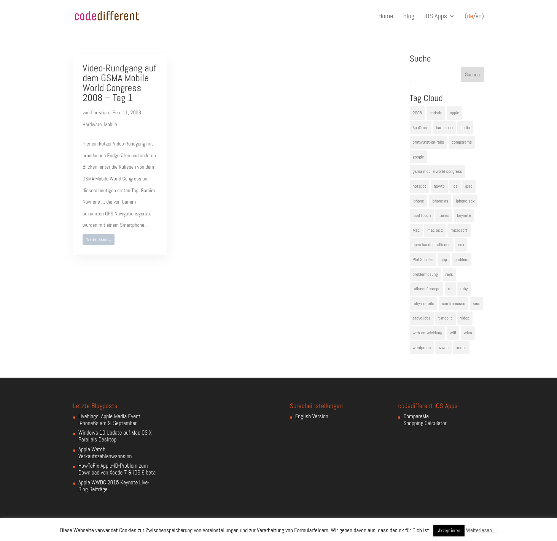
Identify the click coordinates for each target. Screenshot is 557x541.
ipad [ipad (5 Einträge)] (469, 186)
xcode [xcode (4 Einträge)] (461, 348)
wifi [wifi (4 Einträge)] (453, 333)
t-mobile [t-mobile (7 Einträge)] (445, 318)
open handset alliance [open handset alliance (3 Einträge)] (431, 245)
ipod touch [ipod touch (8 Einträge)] (422, 215)
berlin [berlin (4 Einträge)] (465, 128)
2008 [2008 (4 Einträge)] (417, 113)
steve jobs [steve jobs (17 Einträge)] (422, 318)
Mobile (110, 124)
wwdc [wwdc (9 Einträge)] (443, 348)
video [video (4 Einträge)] (464, 318)
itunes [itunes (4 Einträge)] (443, 215)
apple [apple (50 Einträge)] (454, 113)
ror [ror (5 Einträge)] (450, 289)
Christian (100, 112)
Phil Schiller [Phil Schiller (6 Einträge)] (423, 259)
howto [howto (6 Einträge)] (439, 186)
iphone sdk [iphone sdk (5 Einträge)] (465, 201)
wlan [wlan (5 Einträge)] (468, 333)
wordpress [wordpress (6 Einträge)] (422, 348)
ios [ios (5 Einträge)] (455, 186)
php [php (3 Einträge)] (444, 259)
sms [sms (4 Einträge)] (477, 304)
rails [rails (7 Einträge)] (449, 274)
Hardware (92, 124)
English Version (311, 416)
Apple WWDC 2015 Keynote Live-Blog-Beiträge (114, 486)
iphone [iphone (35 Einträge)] (418, 201)
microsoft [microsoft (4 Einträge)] (458, 230)
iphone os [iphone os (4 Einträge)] (440, 201)
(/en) (474, 16)
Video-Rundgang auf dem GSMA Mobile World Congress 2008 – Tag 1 (119, 83)
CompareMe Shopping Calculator (424, 420)
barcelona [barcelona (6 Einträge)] (444, 128)
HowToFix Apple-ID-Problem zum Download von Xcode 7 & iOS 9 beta (117, 469)
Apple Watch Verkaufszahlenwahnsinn (105, 453)
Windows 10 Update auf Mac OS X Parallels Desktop (115, 436)
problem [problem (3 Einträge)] (461, 259)
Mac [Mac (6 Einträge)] (416, 230)
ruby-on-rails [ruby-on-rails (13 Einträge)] (423, 304)
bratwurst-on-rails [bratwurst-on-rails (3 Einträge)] (428, 142)
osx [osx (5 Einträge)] (461, 245)
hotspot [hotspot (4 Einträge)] (420, 186)
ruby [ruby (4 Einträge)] (464, 289)
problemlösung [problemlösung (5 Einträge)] (425, 274)
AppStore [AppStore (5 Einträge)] (420, 128)
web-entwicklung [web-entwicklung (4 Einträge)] (427, 333)
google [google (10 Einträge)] (418, 157)
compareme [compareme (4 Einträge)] (462, 142)
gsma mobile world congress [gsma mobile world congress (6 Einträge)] (437, 171)
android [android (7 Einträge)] (436, 113)
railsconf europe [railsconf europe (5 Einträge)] (427, 289)
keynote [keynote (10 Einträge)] (464, 215)
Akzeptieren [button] (449, 530)
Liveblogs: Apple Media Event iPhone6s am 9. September (109, 420)
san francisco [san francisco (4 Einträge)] (453, 304)
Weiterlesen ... (98, 239)
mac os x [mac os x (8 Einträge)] (435, 230)
